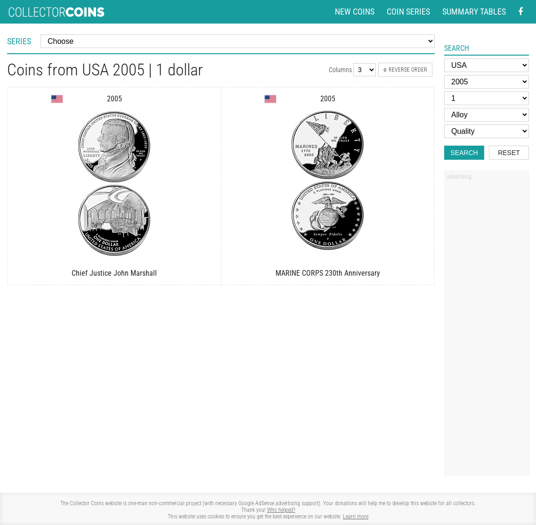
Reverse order (405, 69)
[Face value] (486, 98)
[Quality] (486, 131)
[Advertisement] (486, 326)
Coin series (408, 11)
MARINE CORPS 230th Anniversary (328, 273)
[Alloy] (486, 115)
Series (19, 41)
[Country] (486, 65)
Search (464, 152)
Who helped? (281, 510)
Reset (509, 152)
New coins (354, 11)
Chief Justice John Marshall (114, 273)
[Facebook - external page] (520, 12)
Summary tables (474, 11)
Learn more (355, 516)
